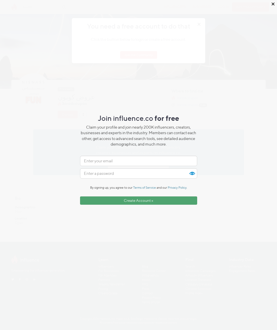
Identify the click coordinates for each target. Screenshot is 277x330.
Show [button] (192, 173)
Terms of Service (144, 187)
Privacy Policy (177, 187)
